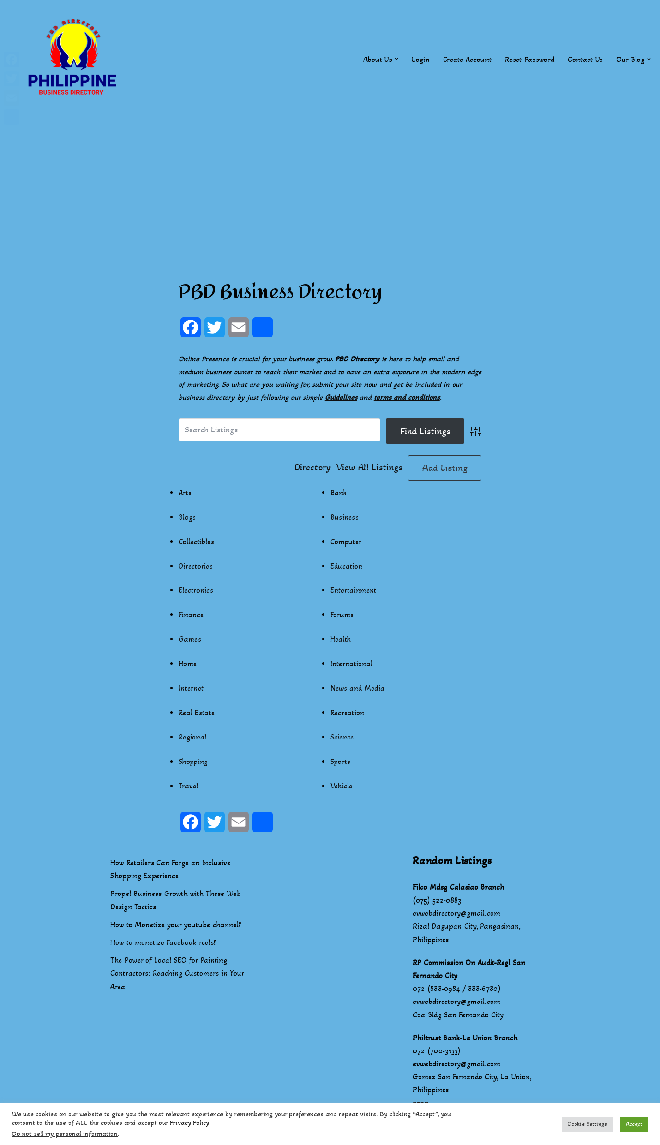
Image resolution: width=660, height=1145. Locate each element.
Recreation (347, 714)
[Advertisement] (330, 186)
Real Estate (197, 714)
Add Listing (445, 468)
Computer (346, 542)
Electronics (196, 591)
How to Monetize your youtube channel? (175, 926)
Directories (196, 567)
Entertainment (353, 591)
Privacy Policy (189, 1123)
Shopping (194, 763)
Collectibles (197, 542)
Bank (338, 493)
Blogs (187, 518)
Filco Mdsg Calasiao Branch (458, 889)
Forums (342, 616)
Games (190, 640)
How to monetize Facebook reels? (163, 944)
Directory (312, 468)
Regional (192, 738)
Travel (188, 788)
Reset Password (529, 59)
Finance (191, 616)
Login (421, 59)
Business (344, 518)
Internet (191, 689)
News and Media (357, 689)
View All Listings (369, 468)
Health (340, 640)
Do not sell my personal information (65, 1134)
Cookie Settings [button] (587, 1124)
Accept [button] (634, 1124)
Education (346, 567)
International (351, 665)
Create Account (467, 59)
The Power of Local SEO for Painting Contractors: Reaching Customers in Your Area (177, 974)
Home (188, 665)
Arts (185, 493)
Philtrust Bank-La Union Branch (465, 1039)
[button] (396, 59)
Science (342, 738)
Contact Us (585, 59)
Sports (340, 763)
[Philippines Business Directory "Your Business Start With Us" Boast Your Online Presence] (74, 59)
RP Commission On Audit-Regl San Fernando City (469, 971)
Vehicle (341, 788)
